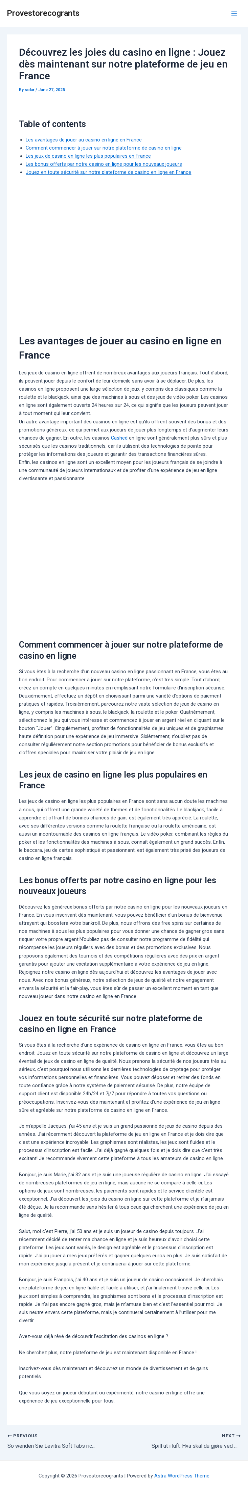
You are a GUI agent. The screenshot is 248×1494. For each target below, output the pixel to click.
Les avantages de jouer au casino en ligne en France (84, 140)
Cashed (119, 438)
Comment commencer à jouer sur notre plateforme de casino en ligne (104, 148)
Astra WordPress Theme (181, 1475)
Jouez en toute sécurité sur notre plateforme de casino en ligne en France (108, 172)
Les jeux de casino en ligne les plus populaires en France (88, 156)
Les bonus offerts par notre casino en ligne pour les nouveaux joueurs (104, 164)
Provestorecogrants (43, 13)
